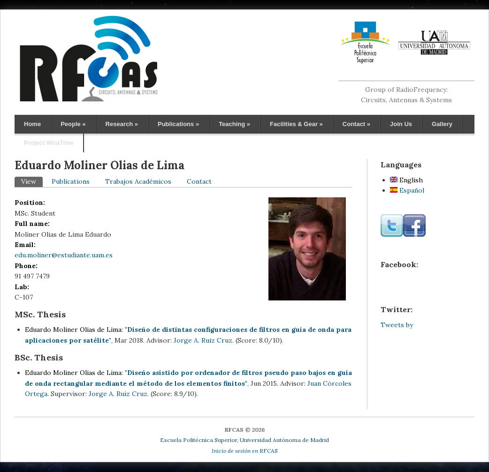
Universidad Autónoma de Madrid (284, 439)
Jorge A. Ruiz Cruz (203, 340)
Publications (178, 123)
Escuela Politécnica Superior (198, 439)
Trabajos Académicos (138, 181)
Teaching (234, 123)
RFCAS (245, 450)
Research (122, 123)
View (32, 181)
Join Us (401, 123)
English (406, 180)
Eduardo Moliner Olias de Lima (73, 329)
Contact (356, 123)
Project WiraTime (49, 142)
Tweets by (397, 325)
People (73, 123)
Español (407, 190)
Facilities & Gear (296, 123)
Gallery (442, 123)
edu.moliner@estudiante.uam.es (64, 255)
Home (32, 123)
